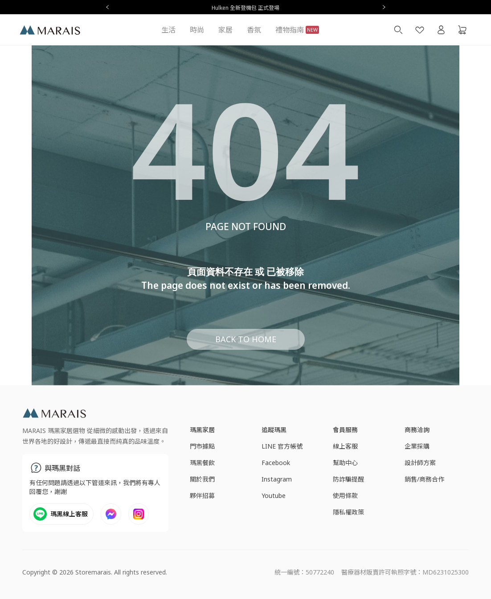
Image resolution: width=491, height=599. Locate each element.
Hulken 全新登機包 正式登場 (245, 8)
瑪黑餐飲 (202, 462)
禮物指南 (297, 29)
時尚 (197, 29)
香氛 (254, 29)
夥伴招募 (202, 495)
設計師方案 (420, 462)
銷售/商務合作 (424, 479)
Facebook (276, 462)
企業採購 (417, 446)
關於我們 (202, 479)
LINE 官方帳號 (282, 446)
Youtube (274, 495)
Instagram (277, 479)
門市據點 (202, 446)
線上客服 (345, 446)
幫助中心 (345, 462)
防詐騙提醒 (348, 479)
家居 (225, 29)
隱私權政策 (348, 512)
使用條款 (345, 495)
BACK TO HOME (245, 339)
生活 (168, 29)
